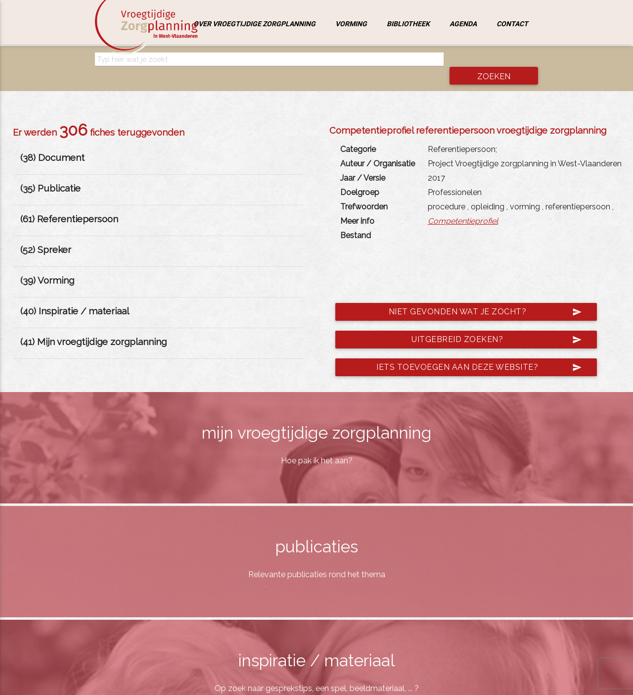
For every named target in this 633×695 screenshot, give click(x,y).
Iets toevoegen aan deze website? (475, 352)
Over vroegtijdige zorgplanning (254, 23)
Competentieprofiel (463, 206)
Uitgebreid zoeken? (493, 325)
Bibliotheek (408, 23)
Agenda (463, 23)
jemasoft (418, 684)
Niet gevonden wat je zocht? (481, 297)
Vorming (351, 23)
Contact (512, 23)
